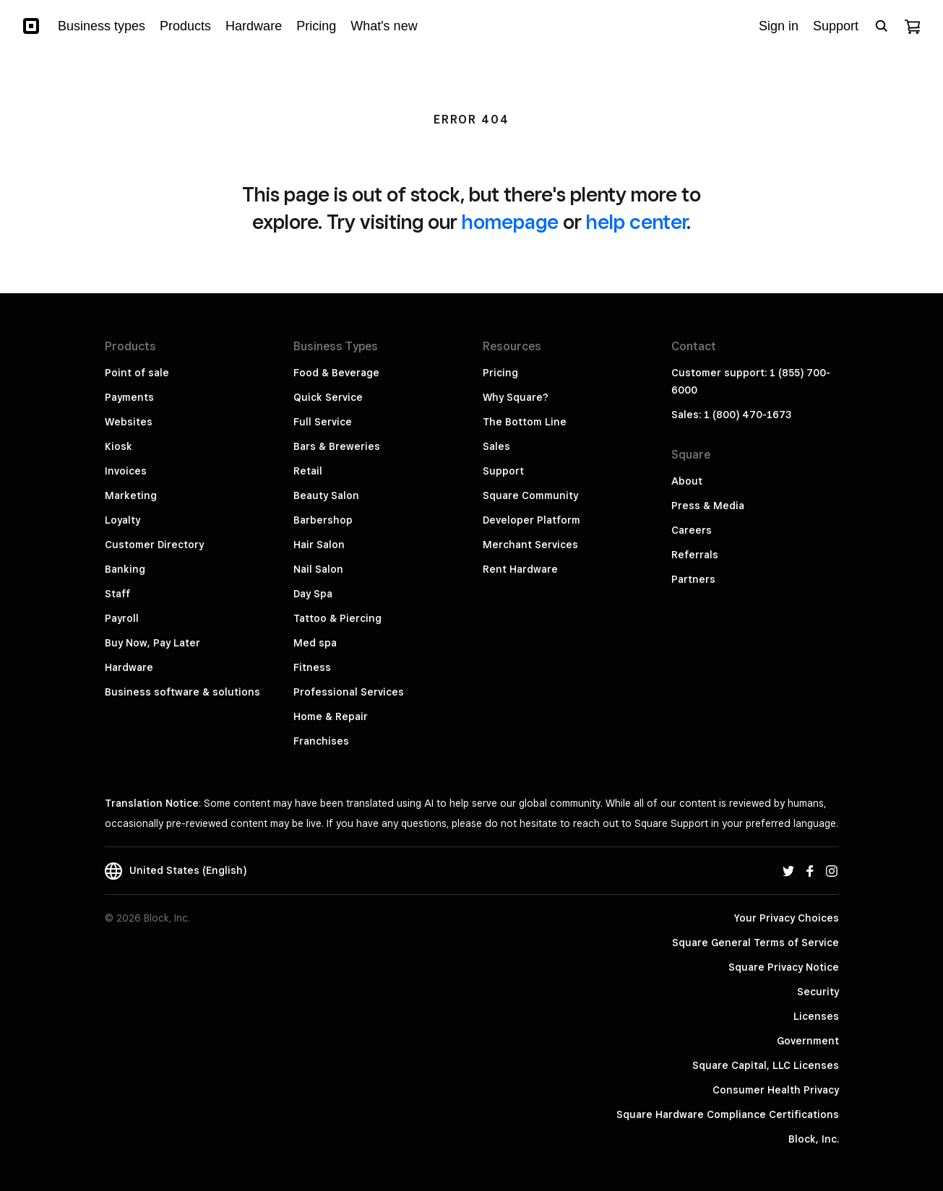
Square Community (530, 495)
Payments (129, 397)
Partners (693, 579)
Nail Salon (318, 569)
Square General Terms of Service (755, 942)
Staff (117, 593)
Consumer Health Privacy (775, 1090)
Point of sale (137, 372)
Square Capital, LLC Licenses (765, 1065)
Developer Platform (531, 520)
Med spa (315, 643)
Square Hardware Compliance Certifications (727, 1114)
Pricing (500, 372)
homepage (510, 221)
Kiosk (118, 446)
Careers (691, 530)
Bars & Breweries (336, 446)
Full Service (322, 422)
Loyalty (122, 520)
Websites (128, 422)
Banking (125, 569)
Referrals (694, 554)
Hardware (129, 667)
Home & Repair (330, 716)
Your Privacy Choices (786, 918)
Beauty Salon (326, 495)
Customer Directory (154, 544)
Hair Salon (319, 544)
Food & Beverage (336, 372)
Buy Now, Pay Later (152, 643)
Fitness (312, 667)
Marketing (131, 495)
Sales (496, 446)
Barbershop (323, 520)
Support (503, 471)
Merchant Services (530, 544)
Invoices (126, 471)
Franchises (321, 741)
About (686, 481)
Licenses (816, 1016)
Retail (307, 471)
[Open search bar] (881, 26)
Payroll (122, 618)
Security (818, 991)
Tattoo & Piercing (337, 618)
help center (636, 221)
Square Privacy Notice (783, 967)
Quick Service (328, 397)
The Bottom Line (525, 422)
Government (808, 1041)
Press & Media (707, 505)
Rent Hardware (520, 569)
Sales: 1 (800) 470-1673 (731, 414)
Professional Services (348, 692)
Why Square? (515, 397)
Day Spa (312, 593)
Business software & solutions (182, 692)
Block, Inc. (813, 1139)
